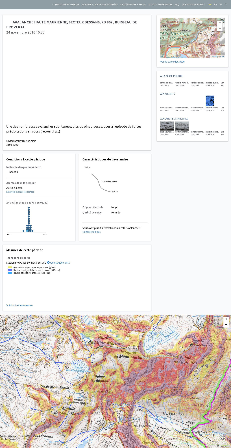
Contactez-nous (91, 231)
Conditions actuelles (65, 4)
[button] (58, 262)
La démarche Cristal (133, 4)
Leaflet (214, 57)
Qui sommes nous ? (193, 4)
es (221, 4)
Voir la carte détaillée (172, 61)
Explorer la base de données (100, 4)
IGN (222, 57)
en (215, 4)
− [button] (220, 28)
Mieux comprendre (160, 4)
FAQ (177, 4)
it (226, 4)
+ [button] (220, 23)
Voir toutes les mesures (19, 305)
